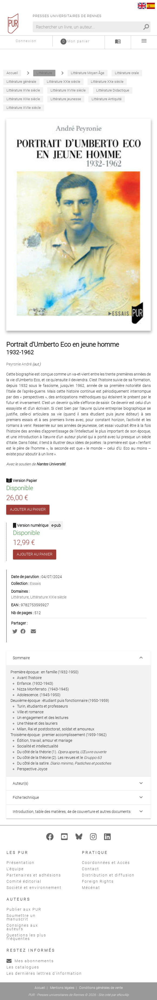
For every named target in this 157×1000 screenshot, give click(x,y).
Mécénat (91, 887)
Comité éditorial (23, 881)
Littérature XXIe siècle (48, 597)
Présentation (20, 862)
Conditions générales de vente (101, 988)
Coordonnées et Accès (106, 862)
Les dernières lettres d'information (44, 973)
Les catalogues (22, 967)
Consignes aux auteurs (22, 927)
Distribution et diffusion (108, 875)
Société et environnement (34, 887)
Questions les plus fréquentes (26, 937)
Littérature (20, 597)
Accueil (40, 988)
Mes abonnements (30, 961)
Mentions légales (62, 988)
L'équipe (15, 869)
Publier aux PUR (23, 909)
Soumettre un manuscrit (21, 917)
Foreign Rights (98, 881)
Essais (35, 583)
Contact (90, 869)
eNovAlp (123, 995)
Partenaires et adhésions (33, 875)
